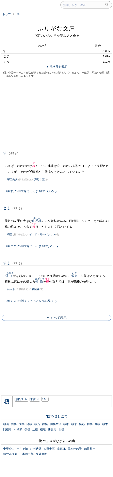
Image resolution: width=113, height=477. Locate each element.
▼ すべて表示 (56, 317)
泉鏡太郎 (41, 454)
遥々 (9, 276)
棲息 (74, 424)
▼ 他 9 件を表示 (56, 66)
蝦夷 (74, 276)
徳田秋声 (89, 448)
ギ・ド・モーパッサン (42, 234)
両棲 (97, 424)
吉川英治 (22, 448)
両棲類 (18, 429)
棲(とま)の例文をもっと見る (30, 246)
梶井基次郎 (10, 454)
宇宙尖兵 (12, 179)
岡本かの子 (75, 448)
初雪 (9, 234)
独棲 (45, 424)
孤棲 (27, 429)
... (67, 429)
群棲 (90, 424)
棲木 (105, 424)
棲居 (6, 424)
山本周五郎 (26, 454)
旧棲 (61, 429)
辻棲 (35, 429)
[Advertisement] (56, 113)
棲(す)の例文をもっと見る (30, 191)
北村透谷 (36, 448)
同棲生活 (55, 424)
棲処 (82, 424)
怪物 (39, 281)
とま (12, 208)
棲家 (66, 424)
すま (12, 263)
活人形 (11, 289)
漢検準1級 (21, 399)
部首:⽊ (34, 399)
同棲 (22, 424)
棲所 (37, 424)
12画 (45, 399)
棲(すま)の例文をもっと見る (30, 300)
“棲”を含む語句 (56, 416)
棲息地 (52, 429)
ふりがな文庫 (56, 28)
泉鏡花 (35, 289)
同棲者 (7, 429)
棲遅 (43, 429)
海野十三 (39, 179)
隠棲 (29, 424)
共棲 (14, 424)
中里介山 (9, 448)
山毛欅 (36, 221)
